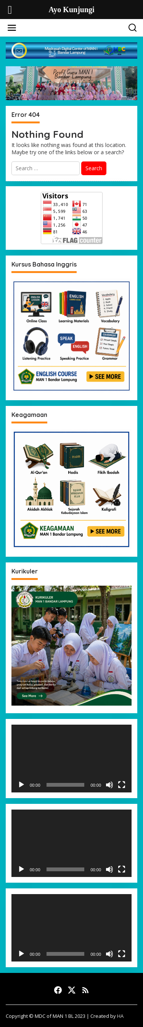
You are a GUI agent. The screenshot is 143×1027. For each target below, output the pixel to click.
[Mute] (109, 785)
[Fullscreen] (121, 785)
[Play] (21, 785)
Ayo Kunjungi (73, 27)
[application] (71, 758)
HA (120, 1016)
